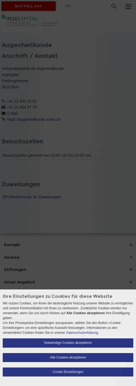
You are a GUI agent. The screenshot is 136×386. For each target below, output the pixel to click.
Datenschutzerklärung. (82, 333)
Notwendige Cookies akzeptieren (68, 343)
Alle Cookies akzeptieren (68, 357)
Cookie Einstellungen (68, 372)
